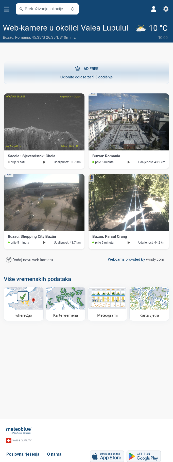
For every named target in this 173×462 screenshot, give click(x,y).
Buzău (8, 37)
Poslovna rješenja (22, 454)
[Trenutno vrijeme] (152, 32)
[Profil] (154, 9)
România (22, 37)
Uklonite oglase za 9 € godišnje (86, 72)
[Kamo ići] (23, 304)
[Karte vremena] (65, 304)
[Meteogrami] (107, 304)
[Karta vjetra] (149, 304)
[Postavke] (166, 9)
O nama (54, 454)
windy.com (155, 259)
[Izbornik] (7, 9)
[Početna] (19, 430)
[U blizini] (72, 9)
